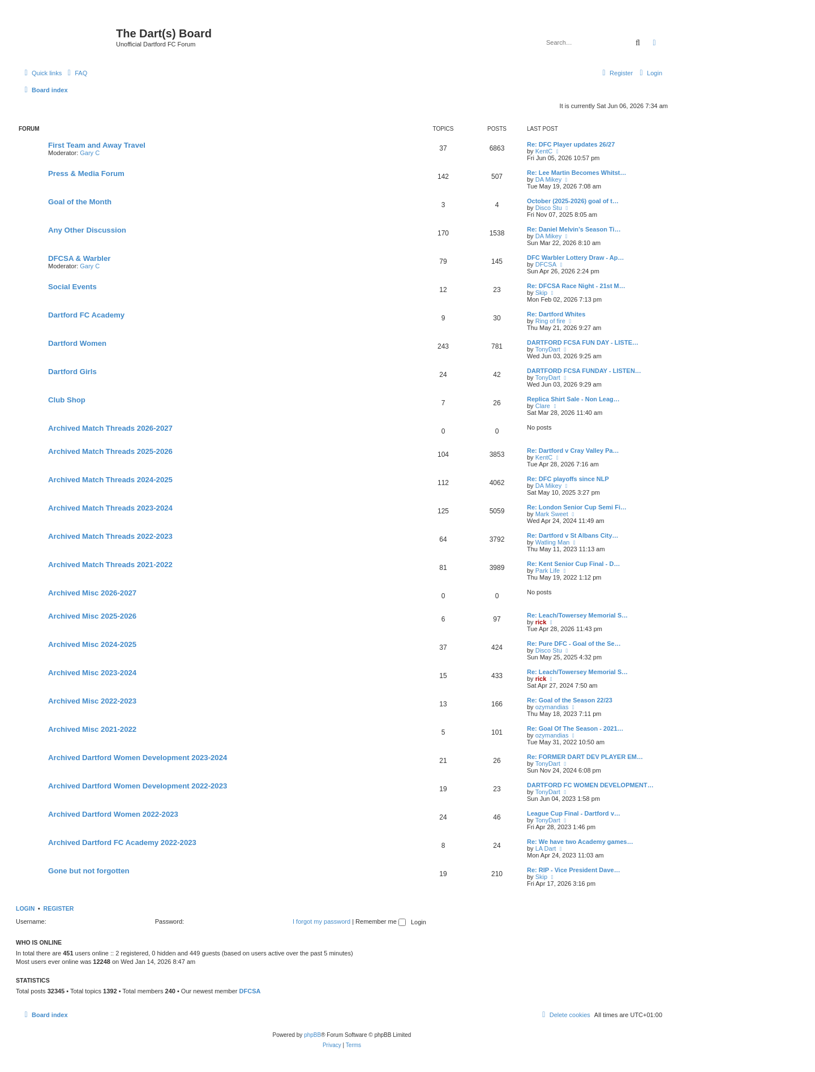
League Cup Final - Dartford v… (573, 813)
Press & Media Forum (86, 173)
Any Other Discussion (87, 230)
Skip (541, 292)
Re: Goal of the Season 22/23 (569, 700)
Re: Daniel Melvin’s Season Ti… (574, 229)
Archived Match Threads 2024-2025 (110, 479)
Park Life (547, 570)
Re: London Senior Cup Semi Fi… (577, 507)
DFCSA (545, 264)
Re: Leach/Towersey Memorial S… (577, 615)
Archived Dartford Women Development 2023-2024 (137, 757)
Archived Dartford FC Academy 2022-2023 (122, 842)
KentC (544, 151)
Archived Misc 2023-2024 (92, 672)
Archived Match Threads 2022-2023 (110, 536)
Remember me (380, 921)
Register (59, 908)
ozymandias (552, 707)
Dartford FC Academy (86, 315)
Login (25, 908)
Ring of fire (550, 321)
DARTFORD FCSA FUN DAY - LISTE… (582, 342)
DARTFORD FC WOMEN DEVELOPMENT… (590, 785)
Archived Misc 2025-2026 (92, 616)
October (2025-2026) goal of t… (573, 201)
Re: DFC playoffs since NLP (568, 478)
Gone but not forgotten (89, 871)
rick (541, 622)
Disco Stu (548, 207)
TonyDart (547, 349)
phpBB (312, 1035)
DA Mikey (548, 179)
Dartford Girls (72, 371)
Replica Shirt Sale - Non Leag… (573, 399)
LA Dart (545, 848)
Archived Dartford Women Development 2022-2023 (137, 786)
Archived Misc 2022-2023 (92, 701)
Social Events (72, 286)
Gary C (90, 152)
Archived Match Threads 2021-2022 (110, 564)
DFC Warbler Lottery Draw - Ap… (575, 257)
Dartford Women (77, 343)
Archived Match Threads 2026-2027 (110, 428)
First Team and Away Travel (96, 145)
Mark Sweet (551, 514)
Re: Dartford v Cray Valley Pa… (573, 450)
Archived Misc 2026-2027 (92, 593)
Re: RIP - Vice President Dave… (573, 870)
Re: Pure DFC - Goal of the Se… (574, 643)
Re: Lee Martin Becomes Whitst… (576, 172)
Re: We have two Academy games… (580, 841)
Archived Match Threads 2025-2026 (110, 451)
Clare (542, 405)
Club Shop (66, 400)
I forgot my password (321, 921)
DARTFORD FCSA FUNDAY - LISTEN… (584, 370)
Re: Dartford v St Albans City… (573, 535)
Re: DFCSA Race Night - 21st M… (576, 285)
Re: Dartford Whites (556, 314)
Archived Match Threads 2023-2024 (110, 508)
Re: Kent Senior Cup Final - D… (573, 563)
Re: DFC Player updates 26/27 (571, 144)
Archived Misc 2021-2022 (92, 729)
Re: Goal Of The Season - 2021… (575, 728)
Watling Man (552, 542)
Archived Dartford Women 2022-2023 (113, 814)
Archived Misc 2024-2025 (92, 644)
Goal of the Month (79, 202)
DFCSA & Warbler (79, 258)
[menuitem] (76, 73)
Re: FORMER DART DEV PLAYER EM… (585, 756)
